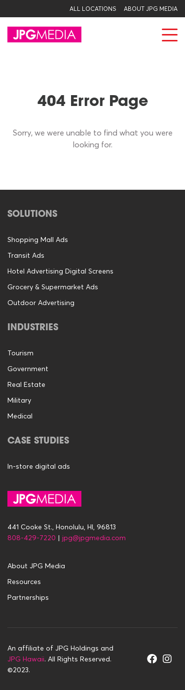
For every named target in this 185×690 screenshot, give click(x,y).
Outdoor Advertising (40, 302)
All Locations (93, 8)
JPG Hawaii (25, 659)
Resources (24, 581)
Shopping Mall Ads (37, 239)
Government (27, 368)
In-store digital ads (38, 466)
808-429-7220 (31, 537)
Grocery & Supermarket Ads (52, 286)
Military (19, 400)
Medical (20, 416)
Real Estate (26, 384)
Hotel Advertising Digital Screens (60, 271)
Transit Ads (25, 255)
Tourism (20, 352)
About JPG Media (151, 8)
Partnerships (28, 597)
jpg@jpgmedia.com (94, 537)
